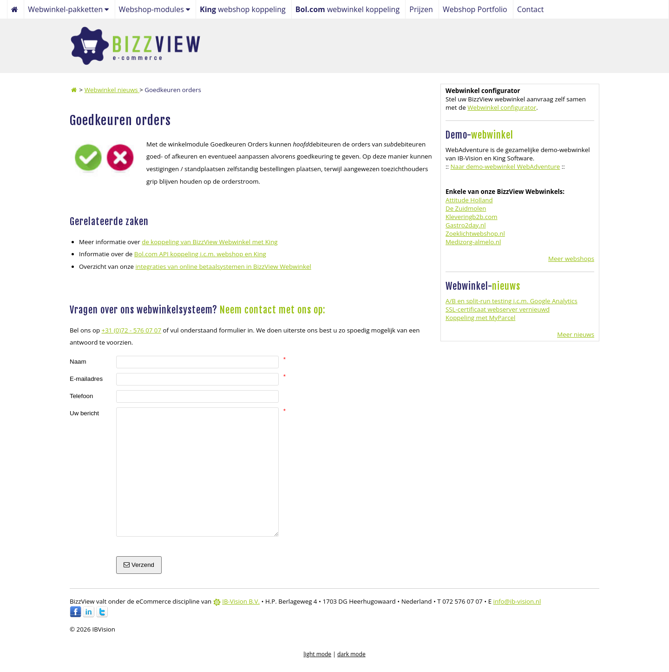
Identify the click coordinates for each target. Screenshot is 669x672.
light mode (317, 654)
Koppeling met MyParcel (480, 317)
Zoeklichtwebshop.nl (475, 233)
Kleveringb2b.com (472, 217)
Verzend (139, 564)
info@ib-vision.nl (517, 601)
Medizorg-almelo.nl (473, 242)
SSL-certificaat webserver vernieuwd (498, 309)
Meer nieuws (575, 334)
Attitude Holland (469, 200)
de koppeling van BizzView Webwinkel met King (209, 242)
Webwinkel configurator (501, 107)
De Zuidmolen (466, 208)
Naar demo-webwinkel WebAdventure (505, 166)
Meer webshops (571, 258)
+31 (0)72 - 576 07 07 (132, 330)
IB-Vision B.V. (241, 601)
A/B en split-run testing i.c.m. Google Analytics (511, 301)
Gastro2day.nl (466, 225)
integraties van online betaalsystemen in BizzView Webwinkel (223, 266)
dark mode (351, 654)
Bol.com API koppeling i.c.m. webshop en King (200, 254)
